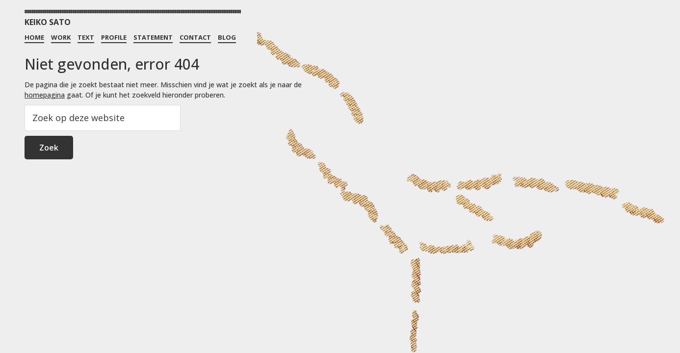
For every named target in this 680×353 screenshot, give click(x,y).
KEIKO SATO (48, 22)
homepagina (45, 95)
